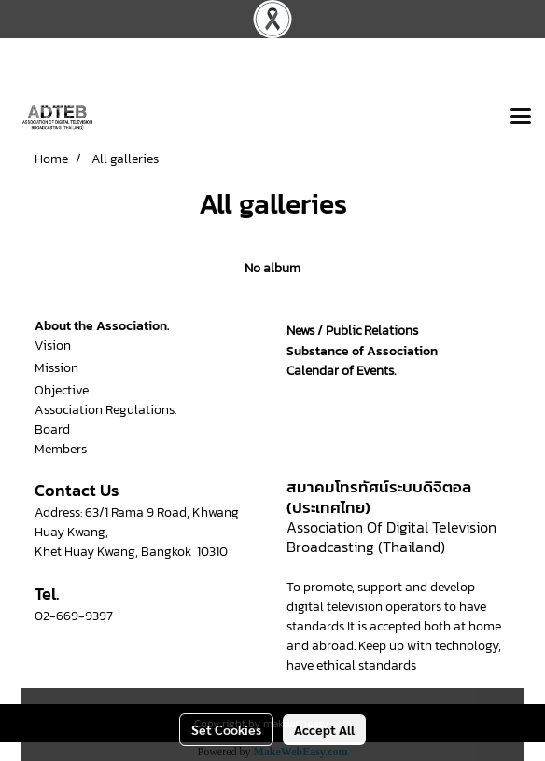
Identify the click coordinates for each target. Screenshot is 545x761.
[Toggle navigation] (520, 117)
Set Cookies (226, 729)
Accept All (324, 729)
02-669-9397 (74, 616)
